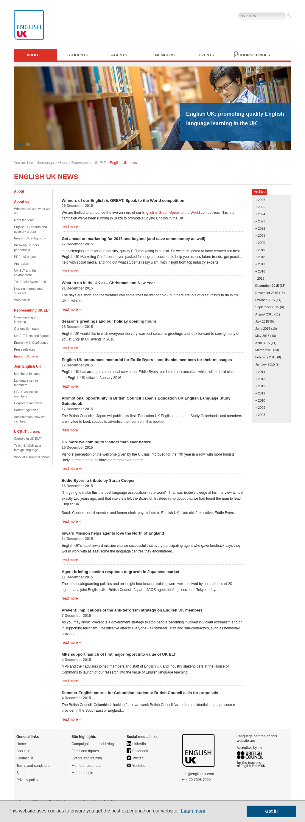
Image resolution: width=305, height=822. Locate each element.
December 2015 (267, 285)
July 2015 (262, 321)
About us (23, 751)
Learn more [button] (193, 811)
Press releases (24, 349)
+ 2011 (260, 393)
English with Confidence (31, 342)
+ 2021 (260, 235)
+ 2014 (260, 372)
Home (21, 744)
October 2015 (265, 300)
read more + (71, 227)
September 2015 (267, 307)
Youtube (136, 766)
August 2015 (264, 314)
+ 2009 (260, 407)
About (33, 55)
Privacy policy (27, 780)
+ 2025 (260, 207)
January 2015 (265, 364)
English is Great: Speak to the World (171, 212)
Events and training (86, 758)
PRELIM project (25, 256)
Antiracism (21, 263)
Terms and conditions (33, 766)
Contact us (24, 758)
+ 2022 (260, 228)
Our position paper (27, 328)
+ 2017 (260, 264)
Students (77, 55)
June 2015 (262, 328)
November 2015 (266, 293)
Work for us (22, 300)
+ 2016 (260, 271)
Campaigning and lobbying (92, 744)
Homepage (45, 163)
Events (206, 55)
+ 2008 (260, 415)
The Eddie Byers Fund (30, 282)
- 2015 (259, 278)
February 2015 (265, 357)
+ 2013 (260, 379)
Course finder (254, 55)
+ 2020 (260, 242)
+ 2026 (260, 200)
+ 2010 (260, 400)
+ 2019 (260, 250)
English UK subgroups (30, 238)
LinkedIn (136, 744)
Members (165, 55)
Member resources (86, 766)
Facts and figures (85, 751)
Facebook (137, 751)
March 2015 (263, 350)
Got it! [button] (271, 811)
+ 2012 (260, 386)
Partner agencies (26, 410)
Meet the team (24, 220)
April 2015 (262, 343)
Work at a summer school (32, 457)
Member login (82, 773)
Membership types (27, 373)
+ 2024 (260, 214)
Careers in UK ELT (27, 438)
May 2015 (262, 336)
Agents (119, 55)
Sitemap (22, 773)
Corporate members (28, 403)
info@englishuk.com (198, 774)
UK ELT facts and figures (31, 336)
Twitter (135, 758)
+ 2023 (260, 221)
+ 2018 (260, 257)
